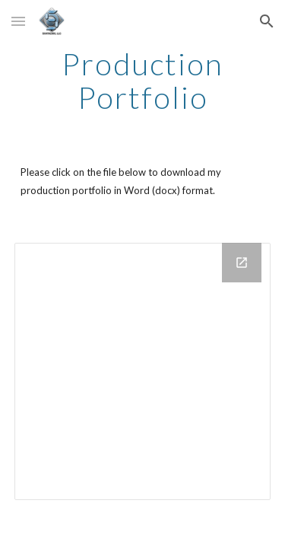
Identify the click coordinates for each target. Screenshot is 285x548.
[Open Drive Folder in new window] (241, 262)
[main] (142, 80)
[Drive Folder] (142, 371)
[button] (18, 21)
